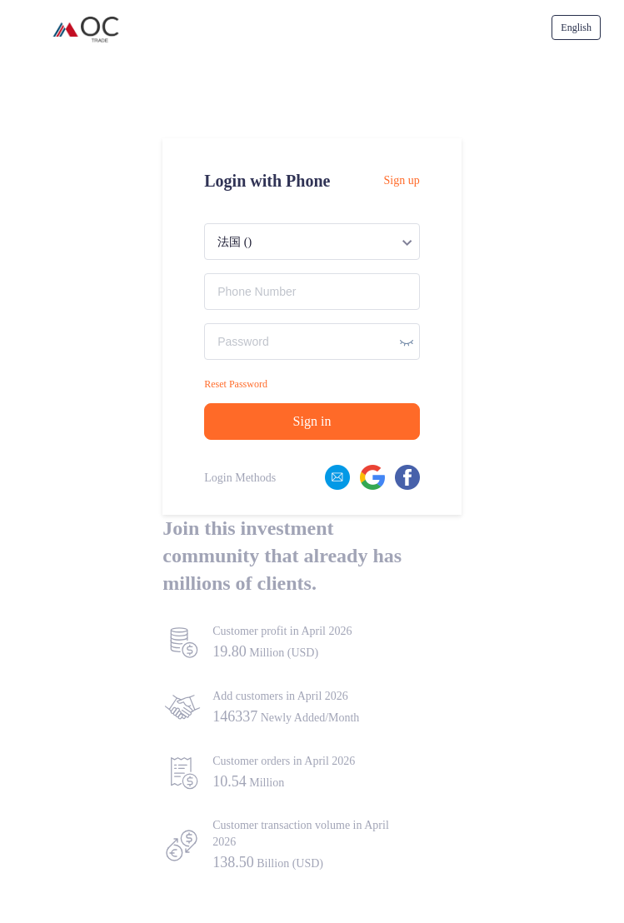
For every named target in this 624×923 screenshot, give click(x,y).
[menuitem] (576, 27)
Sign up (402, 180)
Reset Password (235, 384)
